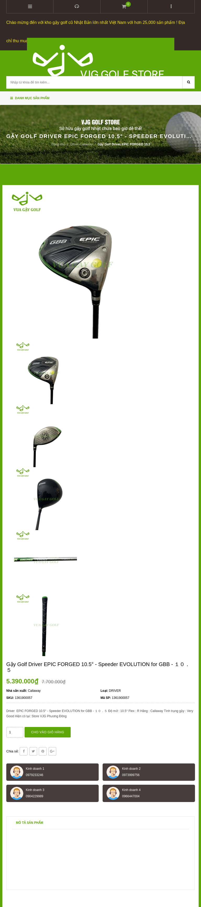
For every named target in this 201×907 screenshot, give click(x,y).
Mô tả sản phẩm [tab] (29, 823)
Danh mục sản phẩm (29, 98)
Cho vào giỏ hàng (47, 732)
